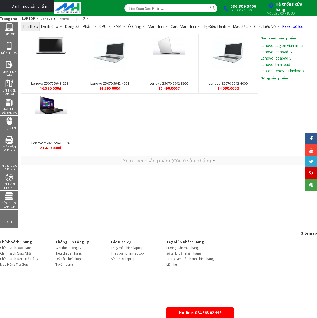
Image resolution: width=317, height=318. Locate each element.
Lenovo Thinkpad (275, 64)
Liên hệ (171, 264)
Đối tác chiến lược (68, 259)
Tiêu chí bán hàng (68, 253)
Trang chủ (8, 18)
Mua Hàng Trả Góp (14, 264)
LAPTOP (28, 18)
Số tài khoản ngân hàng (183, 253)
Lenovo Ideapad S (275, 58)
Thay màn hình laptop (127, 248)
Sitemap (309, 233)
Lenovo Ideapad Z (71, 18)
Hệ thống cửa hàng (290, 8)
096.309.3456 (238, 7)
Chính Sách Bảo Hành (16, 248)
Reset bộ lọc (292, 26)
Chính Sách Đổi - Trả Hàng (19, 259)
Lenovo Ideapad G (276, 51)
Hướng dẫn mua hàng (182, 248)
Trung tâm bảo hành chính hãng (190, 259)
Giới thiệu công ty (68, 248)
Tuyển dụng (64, 264)
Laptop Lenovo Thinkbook (283, 70)
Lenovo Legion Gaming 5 (282, 45)
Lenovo (46, 18)
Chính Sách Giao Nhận (16, 253)
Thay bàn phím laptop (127, 253)
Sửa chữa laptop (123, 259)
